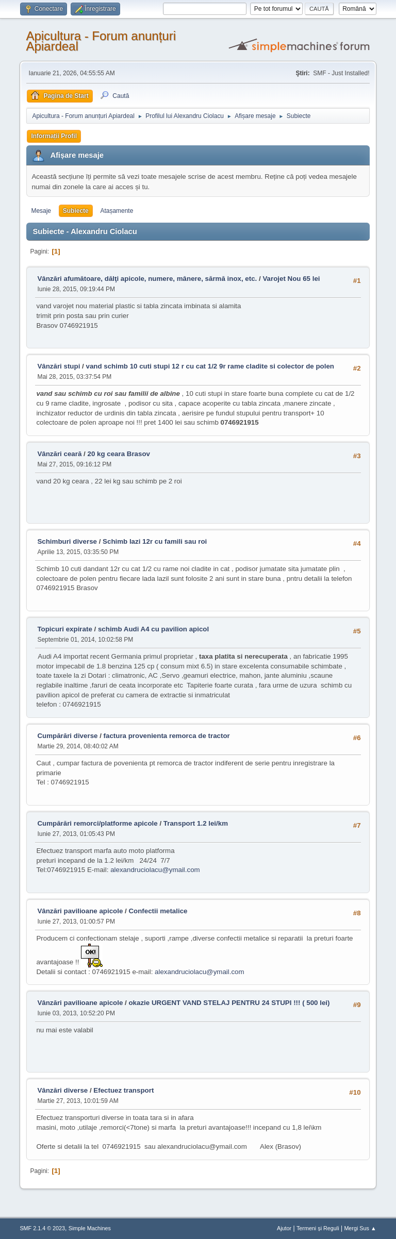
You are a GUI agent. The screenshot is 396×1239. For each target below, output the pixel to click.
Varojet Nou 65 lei (291, 278)
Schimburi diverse (67, 541)
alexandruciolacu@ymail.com (155, 870)
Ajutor (284, 1228)
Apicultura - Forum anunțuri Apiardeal (101, 41)
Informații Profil (54, 136)
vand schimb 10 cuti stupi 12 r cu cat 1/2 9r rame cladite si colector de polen (210, 366)
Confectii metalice (157, 911)
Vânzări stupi (58, 366)
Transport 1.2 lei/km (195, 823)
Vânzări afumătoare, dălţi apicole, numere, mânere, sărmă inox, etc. (147, 278)
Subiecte (76, 210)
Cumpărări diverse (67, 736)
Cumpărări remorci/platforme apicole (97, 823)
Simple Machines (90, 1228)
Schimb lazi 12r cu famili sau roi (155, 541)
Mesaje (41, 210)
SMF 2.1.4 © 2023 (42, 1228)
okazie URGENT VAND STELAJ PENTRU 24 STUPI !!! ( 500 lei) (228, 1003)
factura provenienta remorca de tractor (167, 736)
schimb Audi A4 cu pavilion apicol (153, 629)
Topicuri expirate (64, 629)
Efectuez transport (123, 1090)
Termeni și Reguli (317, 1228)
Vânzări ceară (59, 454)
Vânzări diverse (62, 1090)
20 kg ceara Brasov (118, 454)
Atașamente (116, 210)
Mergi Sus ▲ (360, 1228)
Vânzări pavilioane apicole (80, 911)
